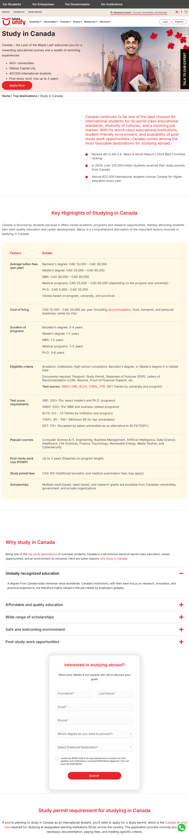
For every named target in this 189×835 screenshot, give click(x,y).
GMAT (65, 386)
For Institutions (112, 4)
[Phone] (94, 720)
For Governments (77, 4)
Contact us (19, 12)
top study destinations (42, 554)
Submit (94, 775)
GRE (74, 386)
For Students (12, 4)
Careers (6, 12)
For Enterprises (43, 4)
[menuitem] (35, 21)
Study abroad (35, 12)
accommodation (119, 309)
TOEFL (93, 386)
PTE (102, 386)
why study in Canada (113, 558)
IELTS (83, 386)
